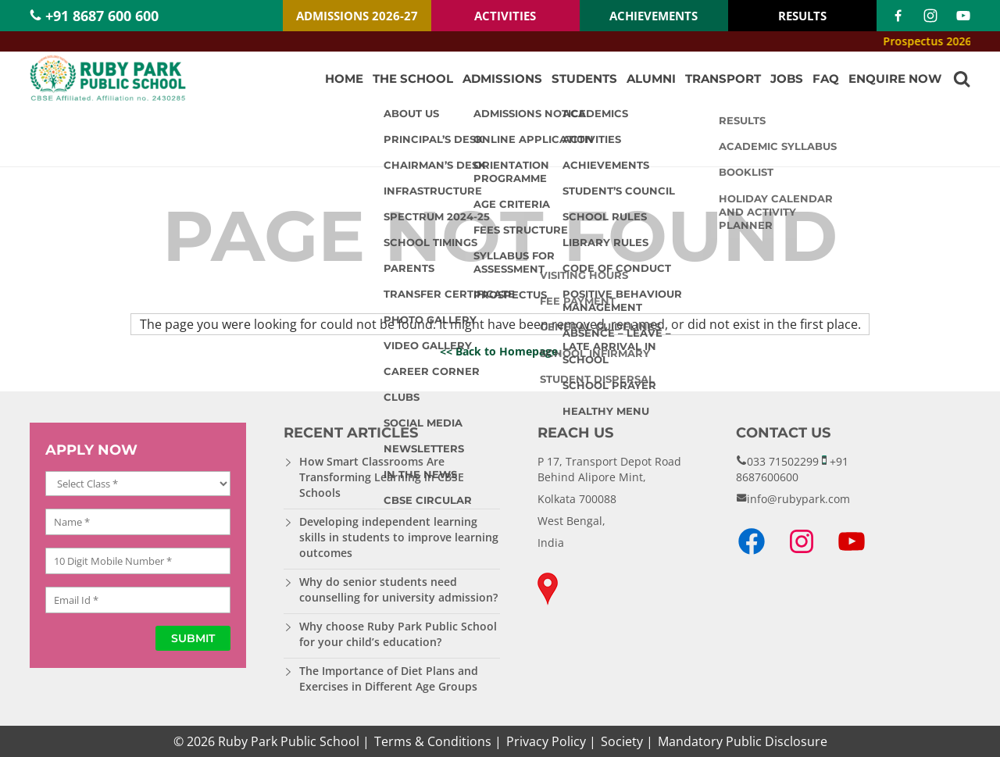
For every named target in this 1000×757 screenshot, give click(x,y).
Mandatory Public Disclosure (742, 741)
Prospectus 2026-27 (945, 41)
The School (413, 78)
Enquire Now (894, 78)
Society (622, 741)
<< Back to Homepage (499, 351)
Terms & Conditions (432, 741)
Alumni (651, 78)
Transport (723, 78)
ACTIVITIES (505, 15)
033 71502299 (783, 461)
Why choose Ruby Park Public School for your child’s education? (398, 634)
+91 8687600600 (792, 469)
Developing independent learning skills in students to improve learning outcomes (398, 537)
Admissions (502, 78)
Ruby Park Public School (288, 741)
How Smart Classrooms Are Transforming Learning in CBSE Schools (381, 477)
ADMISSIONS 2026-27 (357, 15)
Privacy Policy (546, 741)
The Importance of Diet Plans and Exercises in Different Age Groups (388, 678)
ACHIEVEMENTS (653, 15)
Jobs (786, 78)
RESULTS (802, 15)
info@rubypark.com (798, 498)
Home (344, 78)
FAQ (825, 78)
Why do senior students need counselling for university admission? (398, 589)
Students (584, 78)
